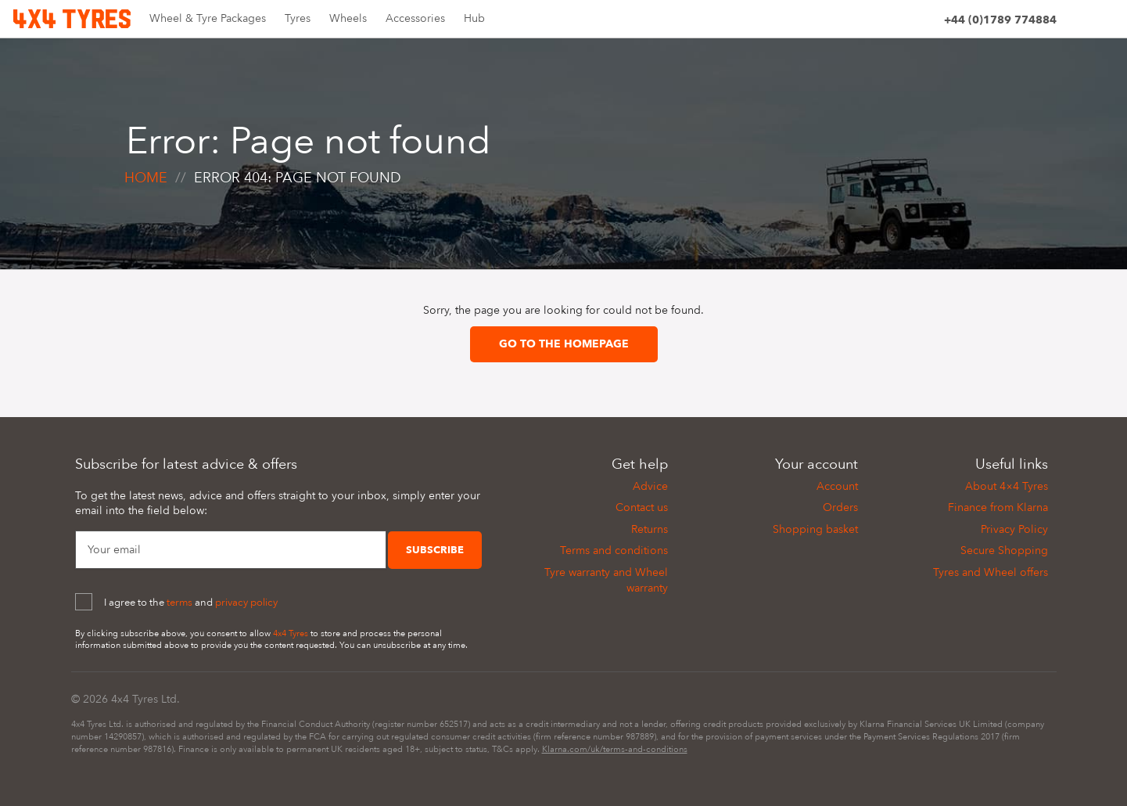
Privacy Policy (1014, 529)
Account (837, 486)
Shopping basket (815, 529)
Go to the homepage (564, 343)
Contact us (642, 507)
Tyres (297, 18)
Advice (650, 486)
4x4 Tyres (290, 633)
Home (145, 178)
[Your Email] (230, 550)
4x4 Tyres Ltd (144, 699)
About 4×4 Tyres (1006, 486)
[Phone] (1000, 22)
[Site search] (1076, 22)
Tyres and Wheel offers (990, 572)
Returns (649, 529)
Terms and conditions (614, 550)
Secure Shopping (1004, 550)
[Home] (72, 17)
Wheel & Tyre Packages (207, 18)
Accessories (415, 18)
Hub (474, 18)
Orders (840, 507)
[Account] (925, 22)
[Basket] (1104, 22)
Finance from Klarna (998, 507)
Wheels (348, 18)
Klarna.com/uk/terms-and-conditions (614, 749)
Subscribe (435, 550)
